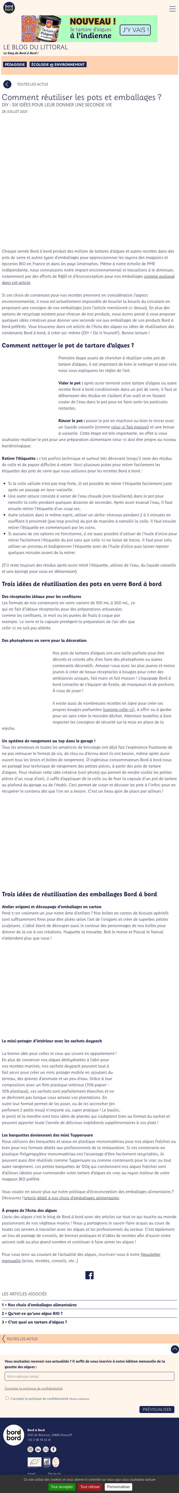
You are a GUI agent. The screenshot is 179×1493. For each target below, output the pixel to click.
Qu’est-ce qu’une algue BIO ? (35, 1313)
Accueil (31, 1473)
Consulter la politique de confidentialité (34, 1388)
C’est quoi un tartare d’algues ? (37, 1322)
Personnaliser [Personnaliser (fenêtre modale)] (118, 1487)
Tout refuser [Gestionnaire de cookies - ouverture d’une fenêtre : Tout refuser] (90, 1487)
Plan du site (54, 1473)
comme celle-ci (118, 709)
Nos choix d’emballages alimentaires (42, 1304)
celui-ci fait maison (129, 427)
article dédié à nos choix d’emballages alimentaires (71, 1197)
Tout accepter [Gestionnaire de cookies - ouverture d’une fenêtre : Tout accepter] (62, 1487)
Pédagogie (15, 64)
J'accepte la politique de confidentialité (49, 1398)
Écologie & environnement (58, 64)
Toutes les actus (32, 84)
